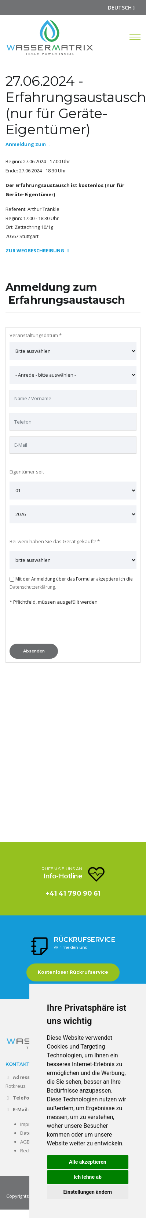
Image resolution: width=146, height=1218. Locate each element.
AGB (25, 1141)
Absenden (34, 651)
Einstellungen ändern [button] (87, 1192)
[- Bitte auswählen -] (73, 375)
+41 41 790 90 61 (73, 893)
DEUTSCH (121, 7)
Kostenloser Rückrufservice (73, 972)
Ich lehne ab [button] (88, 1177)
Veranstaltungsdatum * (36, 335)
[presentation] (65, 626)
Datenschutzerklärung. (33, 587)
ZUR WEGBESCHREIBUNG (37, 250)
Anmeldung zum (28, 144)
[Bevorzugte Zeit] (73, 351)
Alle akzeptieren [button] (87, 1162)
